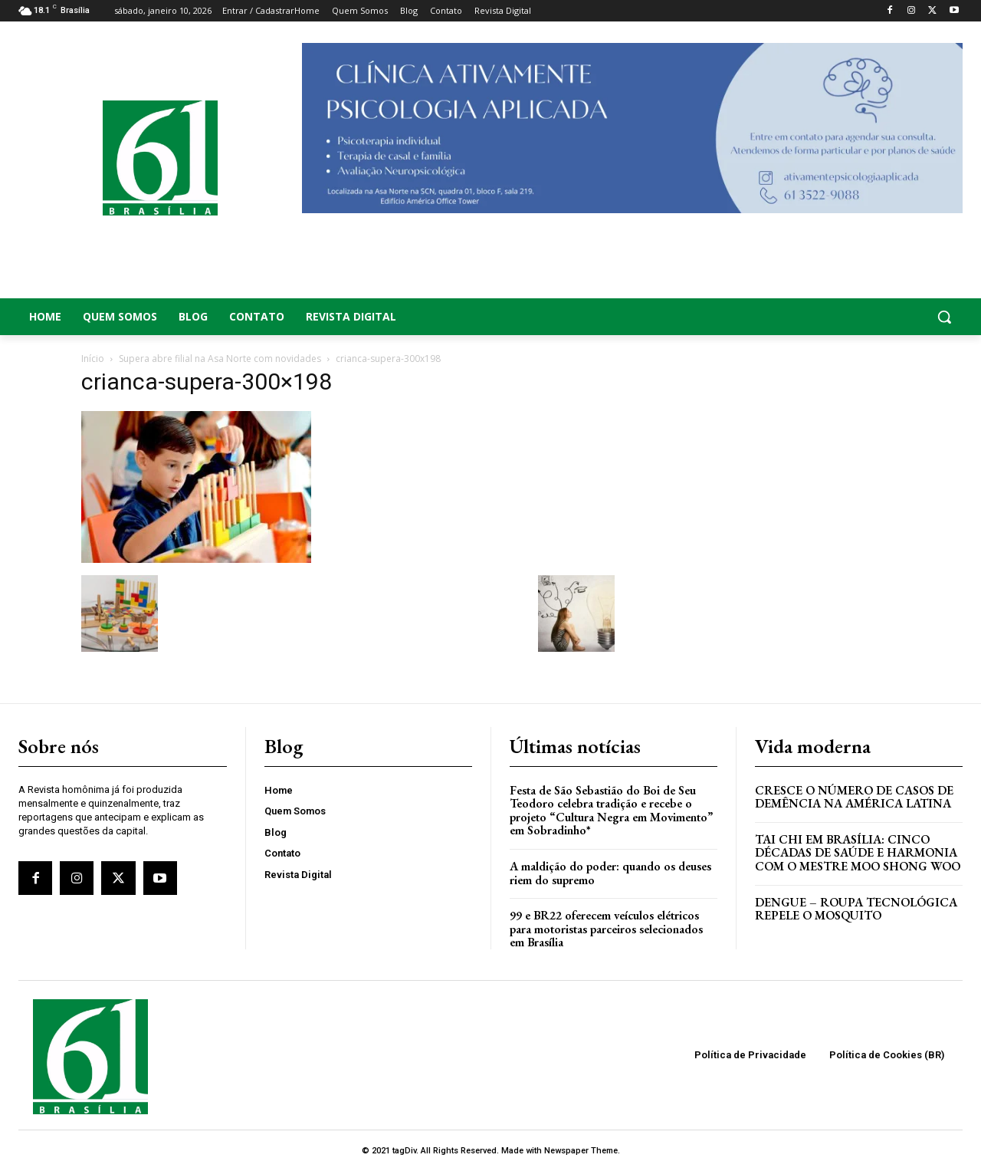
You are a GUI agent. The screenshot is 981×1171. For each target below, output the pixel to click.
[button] (858, 316)
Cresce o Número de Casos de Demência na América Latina (854, 797)
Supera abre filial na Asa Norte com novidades (220, 358)
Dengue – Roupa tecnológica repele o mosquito (856, 909)
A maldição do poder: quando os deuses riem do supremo (610, 873)
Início (92, 358)
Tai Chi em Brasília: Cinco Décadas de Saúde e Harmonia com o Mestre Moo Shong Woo (857, 852)
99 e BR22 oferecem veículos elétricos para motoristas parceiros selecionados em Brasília (606, 928)
